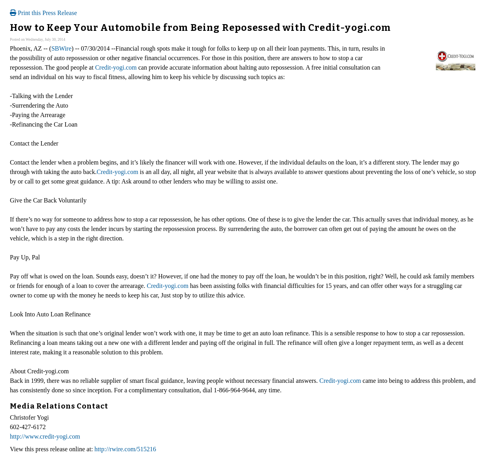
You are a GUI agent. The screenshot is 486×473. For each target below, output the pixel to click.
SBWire (61, 48)
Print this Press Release (43, 12)
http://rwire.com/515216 (125, 449)
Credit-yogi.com (116, 67)
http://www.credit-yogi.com (45, 436)
